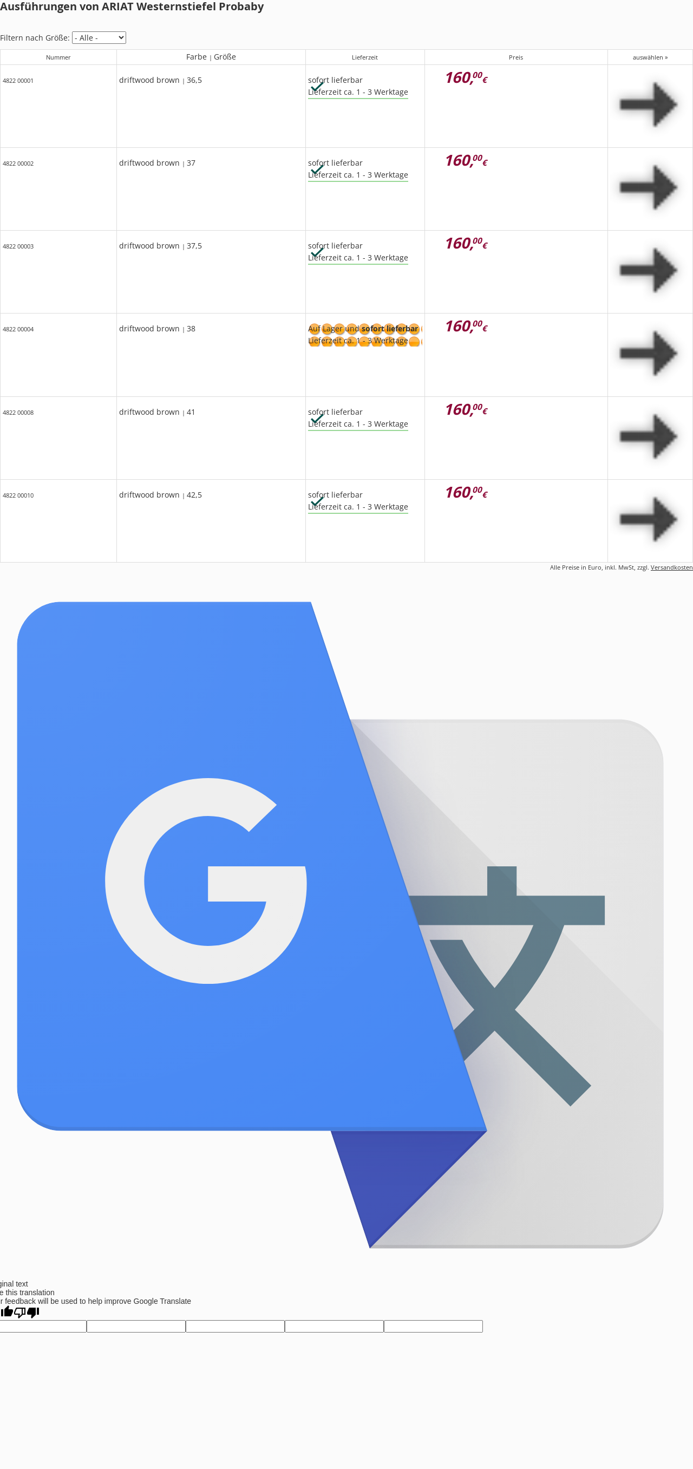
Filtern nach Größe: (35, 37)
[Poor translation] (27, 1312)
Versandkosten (672, 567)
